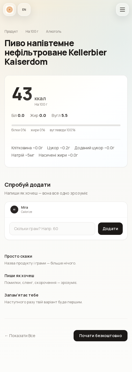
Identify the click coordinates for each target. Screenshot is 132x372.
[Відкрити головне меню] (122, 9)
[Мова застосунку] (24, 9)
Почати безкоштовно (100, 335)
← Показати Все (19, 335)
